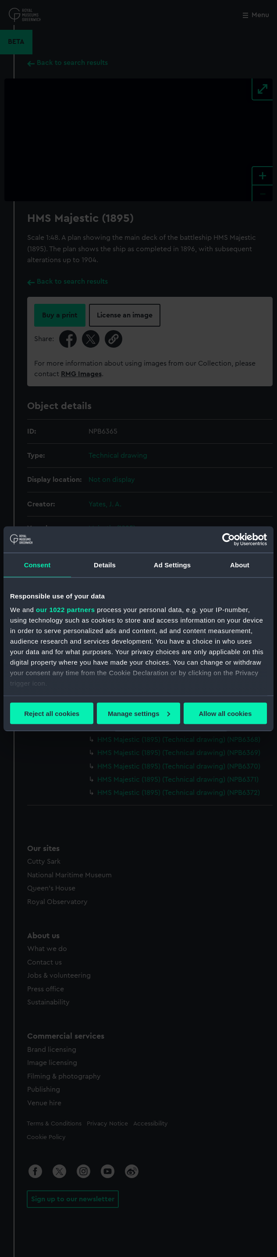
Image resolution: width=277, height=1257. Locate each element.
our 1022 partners (65, 609)
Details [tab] (105, 564)
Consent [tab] (37, 564)
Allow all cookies (225, 713)
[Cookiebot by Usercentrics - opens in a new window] (228, 539)
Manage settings (139, 713)
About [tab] (239, 564)
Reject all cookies (51, 713)
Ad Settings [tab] (172, 564)
